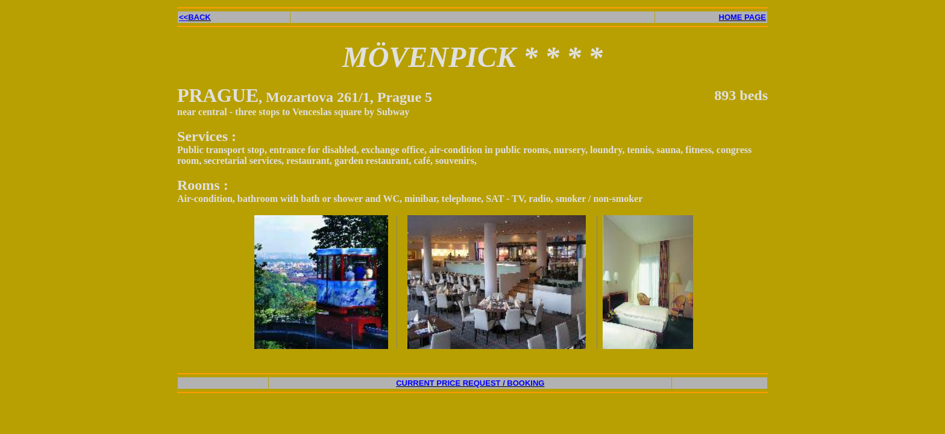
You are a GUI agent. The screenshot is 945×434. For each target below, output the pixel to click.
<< (195, 17)
